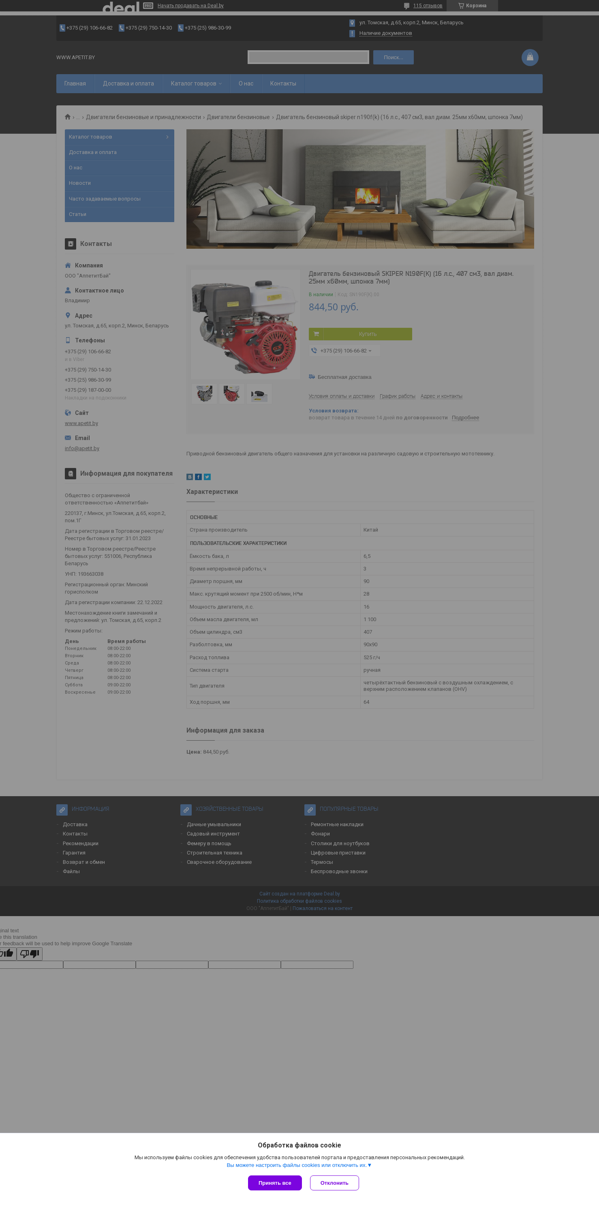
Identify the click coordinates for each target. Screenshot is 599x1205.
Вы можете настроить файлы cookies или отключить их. (297, 1165)
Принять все (275, 1183)
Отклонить (335, 1183)
